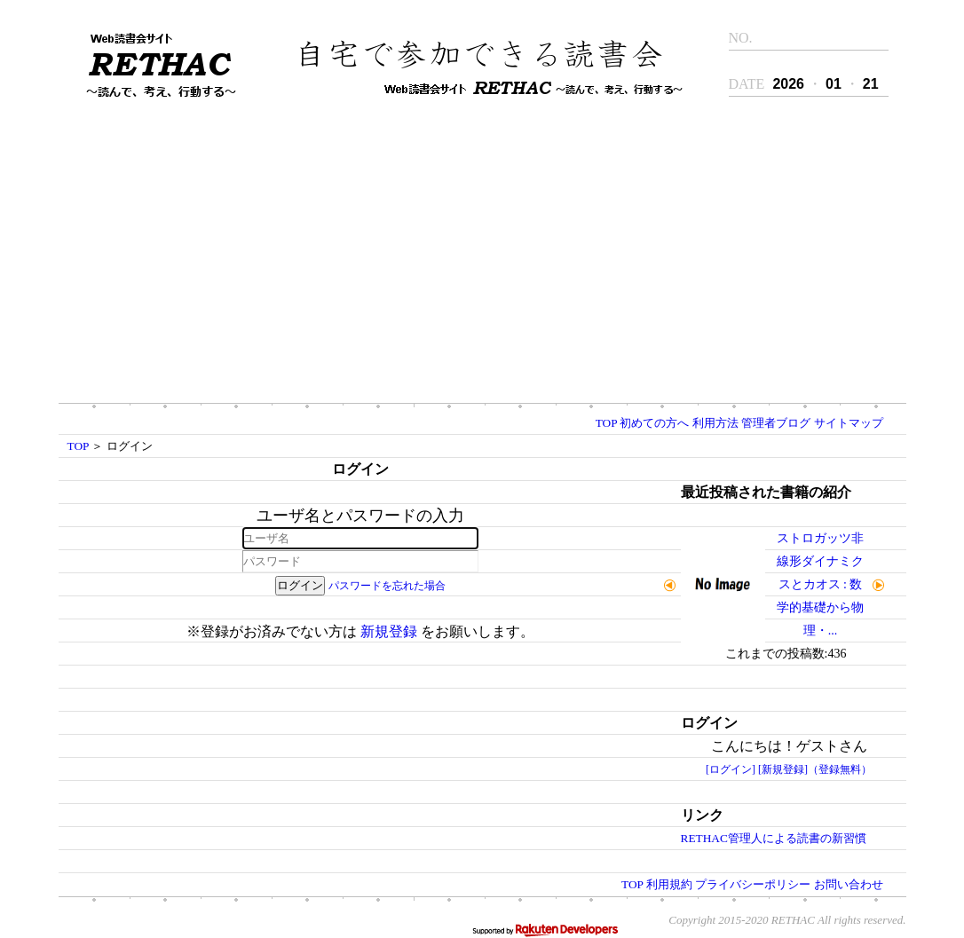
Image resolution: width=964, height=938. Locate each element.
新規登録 (388, 631)
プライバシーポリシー (752, 884)
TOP (606, 423)
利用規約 (669, 884)
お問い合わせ (848, 884)
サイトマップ (848, 423)
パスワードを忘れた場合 (387, 585)
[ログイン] (730, 769)
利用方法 (715, 423)
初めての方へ (654, 423)
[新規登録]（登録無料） (815, 769)
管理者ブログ (775, 423)
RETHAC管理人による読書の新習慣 (773, 838)
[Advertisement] (482, 252)
